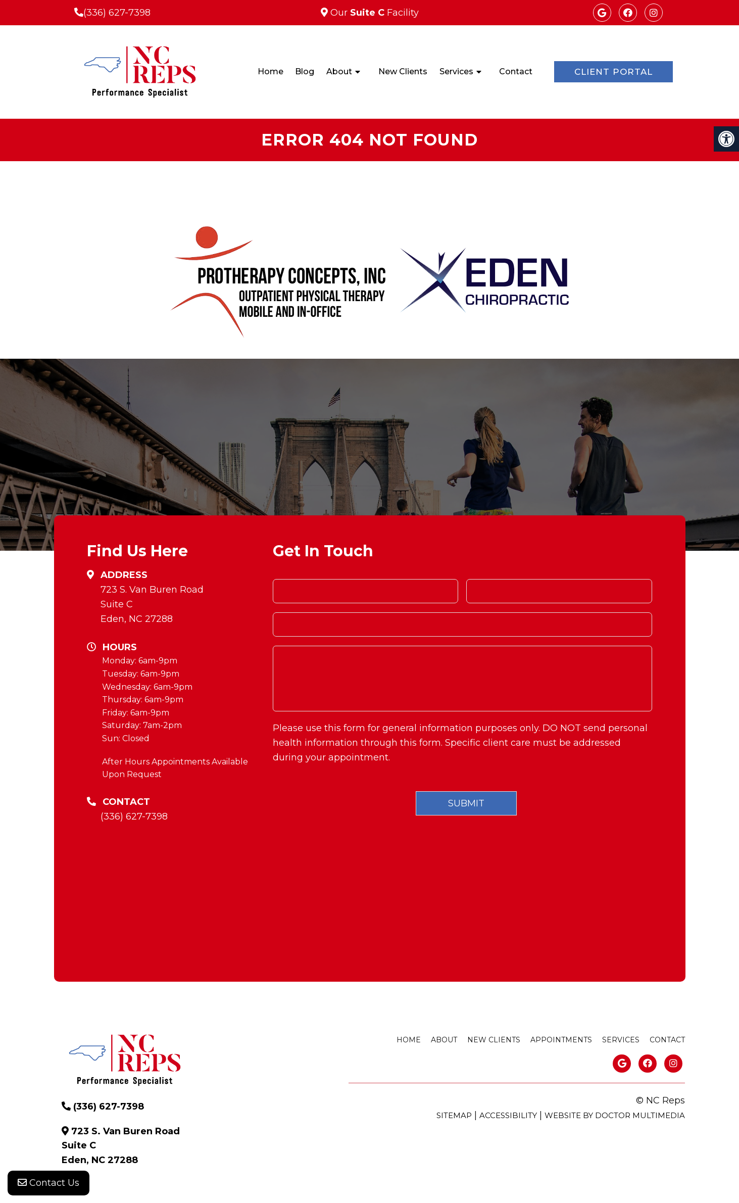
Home (270, 71)
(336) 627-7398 (117, 12)
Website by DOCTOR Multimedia (615, 1115)
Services (456, 71)
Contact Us (48, 1182)
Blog (304, 71)
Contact (515, 71)
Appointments (561, 1039)
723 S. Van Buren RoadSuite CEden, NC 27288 (152, 604)
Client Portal (613, 72)
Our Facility (373, 12)
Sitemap (454, 1115)
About (339, 71)
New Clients (402, 71)
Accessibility (508, 1115)
